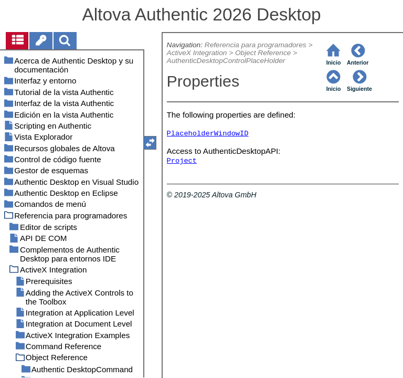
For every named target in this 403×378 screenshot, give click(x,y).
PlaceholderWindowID (208, 134)
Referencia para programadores (255, 45)
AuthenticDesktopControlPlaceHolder (226, 61)
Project (182, 161)
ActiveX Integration (197, 53)
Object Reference (263, 53)
